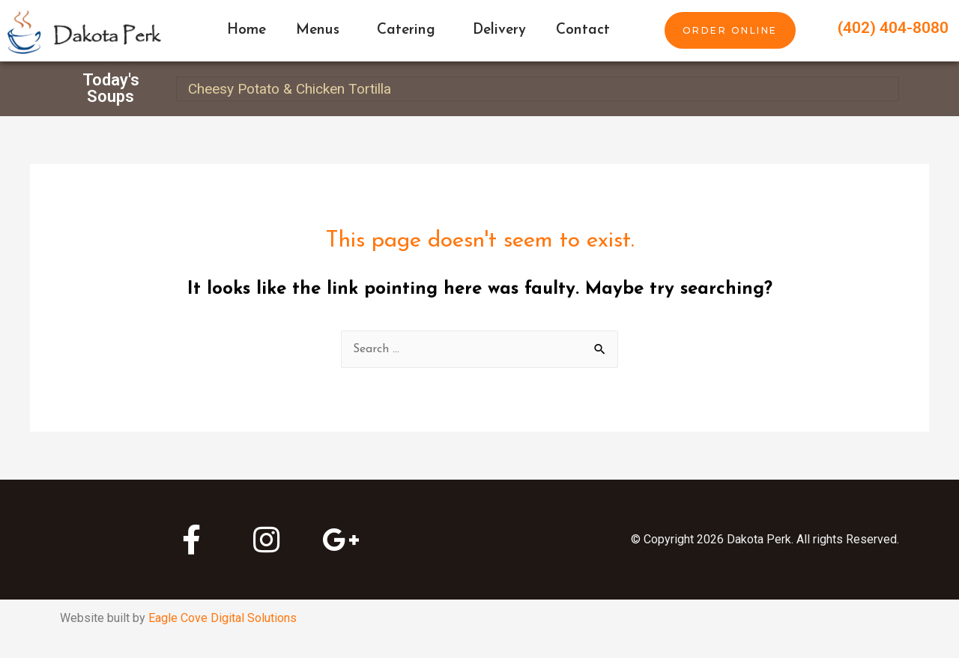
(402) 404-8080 (893, 28)
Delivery (499, 30)
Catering (410, 30)
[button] (730, 30)
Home (246, 30)
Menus (321, 30)
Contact (583, 30)
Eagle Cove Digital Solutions (222, 618)
